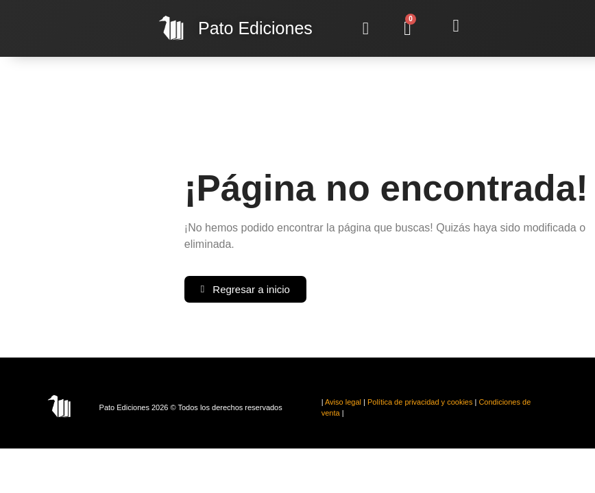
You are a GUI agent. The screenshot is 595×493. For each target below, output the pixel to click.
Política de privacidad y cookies (419, 402)
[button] (366, 29)
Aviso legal (343, 402)
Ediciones (255, 28)
